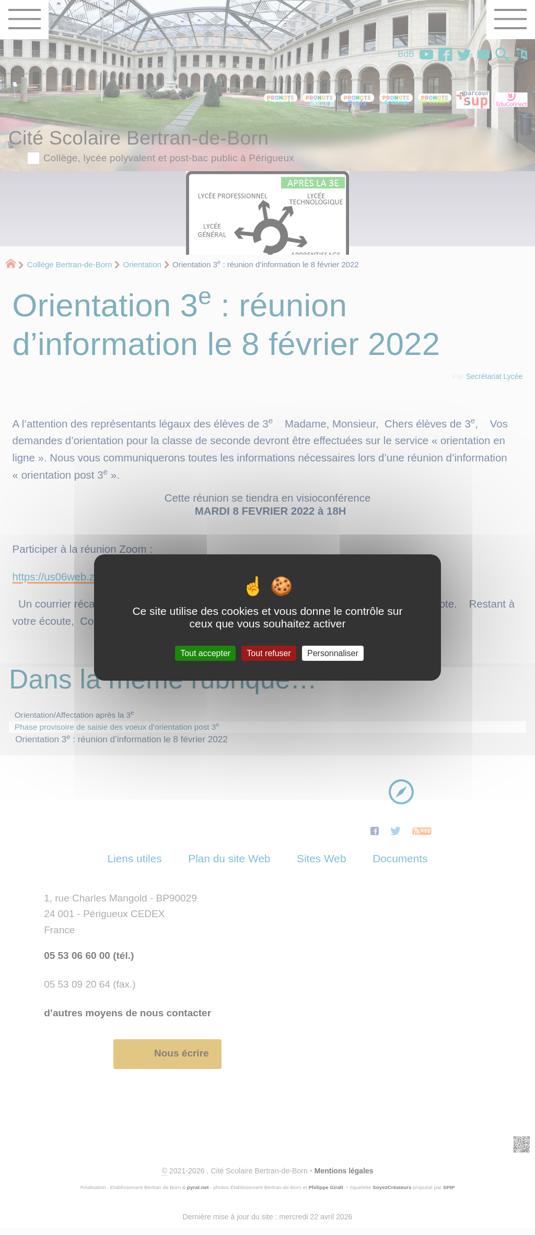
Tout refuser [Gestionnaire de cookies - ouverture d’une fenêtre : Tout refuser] (268, 653)
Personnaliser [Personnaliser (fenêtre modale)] (332, 653)
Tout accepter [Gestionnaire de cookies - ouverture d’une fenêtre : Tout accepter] (205, 653)
